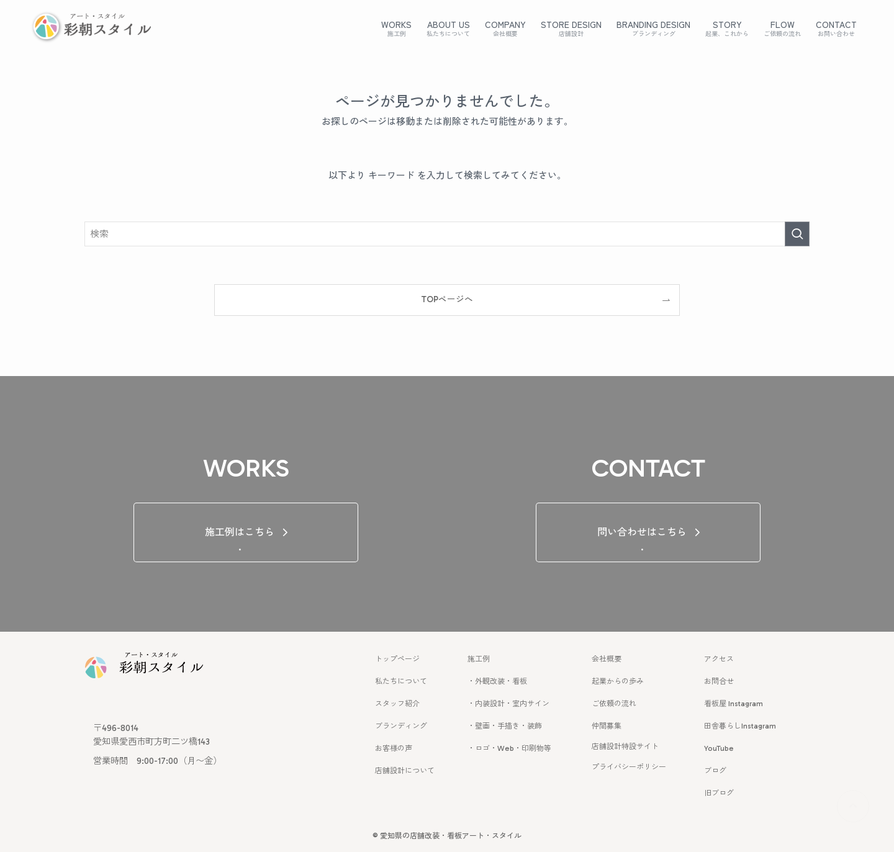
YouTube (719, 748)
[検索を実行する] (797, 234)
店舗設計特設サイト (625, 746)
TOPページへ (447, 299)
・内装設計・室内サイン (508, 703)
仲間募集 (606, 726)
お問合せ (719, 681)
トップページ (397, 659)
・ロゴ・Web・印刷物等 (509, 748)
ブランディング (401, 726)
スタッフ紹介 (397, 703)
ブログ (715, 770)
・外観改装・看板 (497, 681)
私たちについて (401, 681)
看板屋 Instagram (733, 703)
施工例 (478, 659)
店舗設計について (405, 770)
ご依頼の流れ (614, 703)
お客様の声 (393, 748)
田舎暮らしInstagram (740, 726)
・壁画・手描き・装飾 (504, 726)
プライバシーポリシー (629, 767)
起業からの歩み (618, 681)
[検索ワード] (447, 234)
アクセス (719, 659)
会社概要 (606, 659)
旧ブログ (719, 793)
